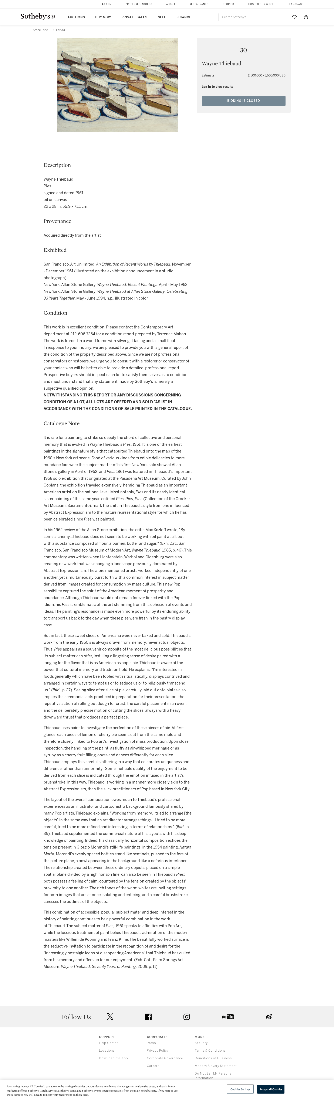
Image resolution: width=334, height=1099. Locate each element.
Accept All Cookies (271, 1089)
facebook (148, 1017)
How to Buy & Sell (261, 4)
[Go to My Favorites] (294, 17)
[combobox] (252, 17)
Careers (153, 1066)
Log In (107, 4)
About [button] (170, 4)
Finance (183, 17)
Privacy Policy (158, 1050)
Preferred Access (138, 4)
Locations (107, 1050)
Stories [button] (228, 4)
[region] (167, 1089)
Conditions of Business (213, 1058)
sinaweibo (269, 1016)
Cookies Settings (240, 1089)
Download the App (113, 1058)
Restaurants (198, 4)
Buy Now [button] (103, 17)
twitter (110, 1016)
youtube (228, 1016)
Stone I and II (41, 30)
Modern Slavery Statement (216, 1066)
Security (201, 1043)
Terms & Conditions (210, 1050)
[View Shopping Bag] (305, 17)
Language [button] (296, 4)
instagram (186, 1017)
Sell (162, 17)
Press (151, 1043)
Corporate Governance (165, 1058)
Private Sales (134, 17)
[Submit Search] (282, 17)
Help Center (108, 1043)
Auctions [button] (76, 17)
